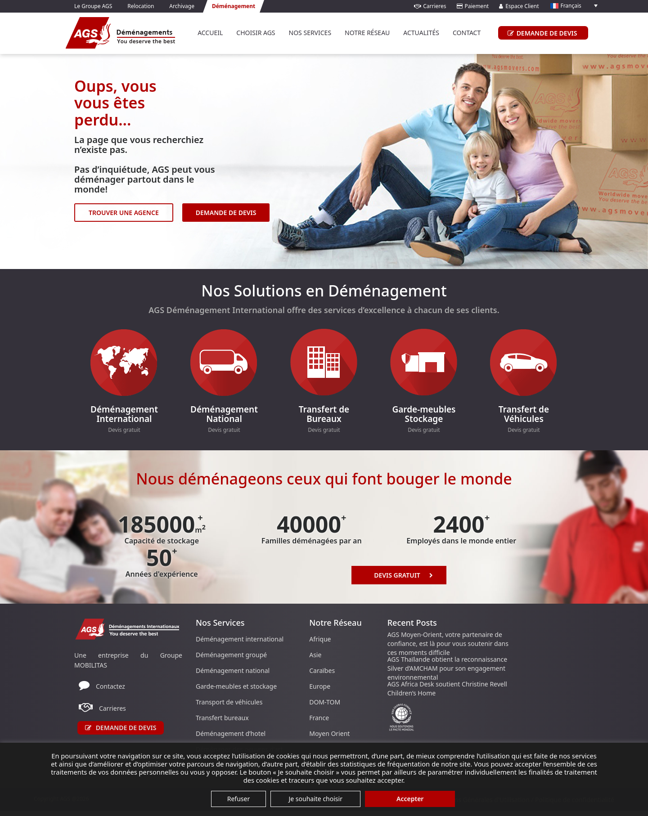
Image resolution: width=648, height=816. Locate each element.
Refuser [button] (238, 798)
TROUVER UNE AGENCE (124, 212)
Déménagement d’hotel (231, 733)
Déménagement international (240, 639)
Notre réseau (367, 32)
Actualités (421, 32)
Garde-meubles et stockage (236, 686)
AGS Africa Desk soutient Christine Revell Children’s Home (447, 688)
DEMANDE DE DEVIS (541, 33)
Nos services (310, 32)
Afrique (320, 639)
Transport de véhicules (229, 702)
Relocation (140, 6)
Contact (467, 32)
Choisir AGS (255, 32)
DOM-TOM (324, 702)
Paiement (473, 6)
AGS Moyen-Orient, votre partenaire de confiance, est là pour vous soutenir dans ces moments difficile (447, 643)
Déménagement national (233, 670)
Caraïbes (322, 670)
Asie (315, 654)
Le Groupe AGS (93, 6)
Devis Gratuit (403, 574)
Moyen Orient (329, 733)
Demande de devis (121, 727)
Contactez (110, 686)
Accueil (210, 32)
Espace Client (519, 6)
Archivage (181, 6)
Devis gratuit (124, 430)
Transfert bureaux (222, 717)
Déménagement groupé (231, 654)
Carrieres (430, 6)
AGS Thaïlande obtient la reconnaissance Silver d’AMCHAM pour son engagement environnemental (447, 668)
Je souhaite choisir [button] (315, 798)
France (319, 717)
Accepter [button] (409, 798)
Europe (319, 686)
